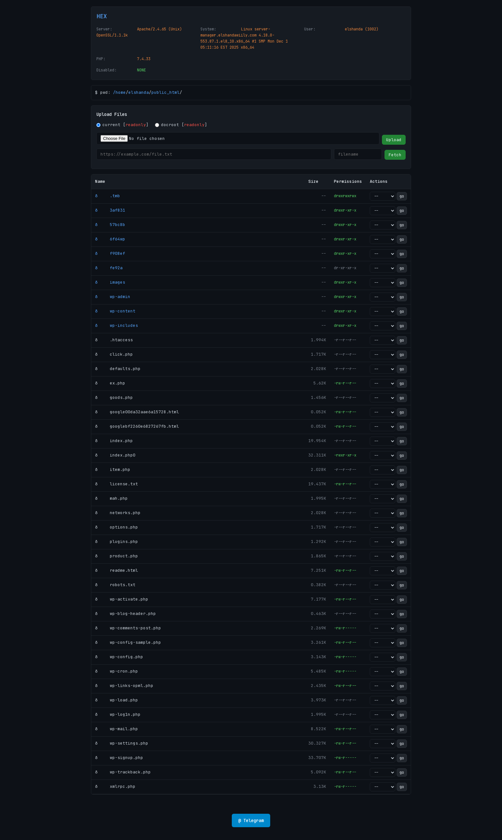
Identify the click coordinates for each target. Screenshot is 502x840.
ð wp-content (115, 311)
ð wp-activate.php (121, 599)
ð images (110, 282)
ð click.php (114, 354)
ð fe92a (109, 268)
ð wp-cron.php (116, 671)
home (121, 92)
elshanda (138, 92)
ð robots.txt (115, 584)
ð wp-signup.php (119, 757)
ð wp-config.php (119, 656)
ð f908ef (110, 253)
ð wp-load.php (116, 700)
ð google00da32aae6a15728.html (137, 412)
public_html (165, 92)
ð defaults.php (118, 368)
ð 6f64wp (110, 239)
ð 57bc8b (110, 224)
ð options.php (116, 527)
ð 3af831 (110, 210)
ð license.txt (116, 484)
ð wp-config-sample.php (128, 642)
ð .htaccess (114, 340)
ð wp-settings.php (121, 743)
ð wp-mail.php (116, 728)
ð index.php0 (115, 455)
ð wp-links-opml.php (124, 685)
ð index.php (114, 440)
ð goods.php (114, 397)
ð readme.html (116, 570)
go (402, 196)
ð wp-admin (112, 296)
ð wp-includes (116, 325)
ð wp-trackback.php (123, 772)
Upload (393, 139)
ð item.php (112, 469)
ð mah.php (111, 498)
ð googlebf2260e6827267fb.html (137, 426)
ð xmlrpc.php (115, 786)
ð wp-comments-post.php (128, 628)
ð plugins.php (116, 541)
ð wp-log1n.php (118, 714)
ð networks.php (118, 512)
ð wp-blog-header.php (125, 613)
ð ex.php (110, 383)
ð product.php (116, 556)
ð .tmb (107, 195)
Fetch (395, 155)
